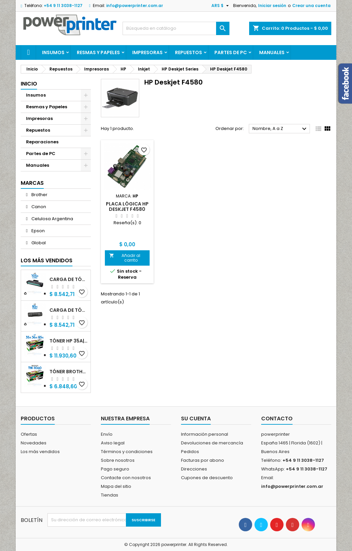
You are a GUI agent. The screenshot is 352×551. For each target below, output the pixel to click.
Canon (38, 206)
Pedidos (190, 451)
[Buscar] (176, 28)
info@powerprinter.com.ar (134, 5)
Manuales (272, 52)
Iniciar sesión (272, 5)
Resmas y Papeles (98, 52)
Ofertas (29, 434)
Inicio (29, 84)
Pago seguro (115, 469)
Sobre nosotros (118, 460)
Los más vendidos (46, 260)
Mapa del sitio (116, 486)
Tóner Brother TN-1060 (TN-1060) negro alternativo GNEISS (68, 371)
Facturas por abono (202, 460)
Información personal (204, 434)
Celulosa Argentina (51, 219)
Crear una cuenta (311, 5)
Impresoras (147, 52)
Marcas (32, 183)
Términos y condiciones (127, 451)
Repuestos (188, 52)
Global (38, 243)
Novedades (33, 443)
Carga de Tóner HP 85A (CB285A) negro (68, 310)
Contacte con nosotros (126, 477)
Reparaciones (42, 142)
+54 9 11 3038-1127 (63, 5)
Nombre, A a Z (280, 129)
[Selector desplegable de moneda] (220, 5)
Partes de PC (230, 52)
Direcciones (194, 469)
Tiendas (109, 495)
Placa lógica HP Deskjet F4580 (127, 206)
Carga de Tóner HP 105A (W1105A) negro (68, 279)
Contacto (277, 418)
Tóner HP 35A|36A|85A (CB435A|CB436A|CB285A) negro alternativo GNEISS (68, 340)
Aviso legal (113, 443)
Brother (38, 194)
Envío (107, 434)
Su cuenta (196, 418)
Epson (37, 231)
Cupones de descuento (207, 477)
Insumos (53, 52)
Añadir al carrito (124, 258)
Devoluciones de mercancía (212, 443)
